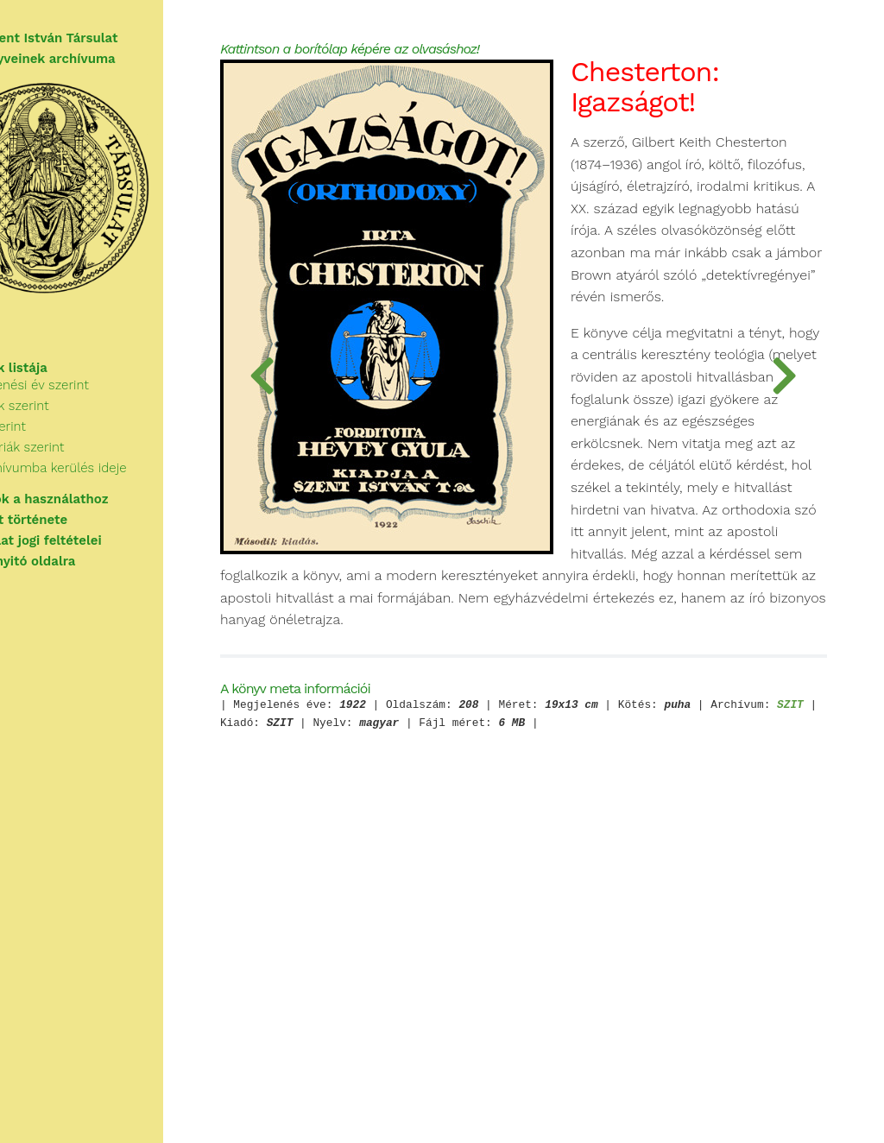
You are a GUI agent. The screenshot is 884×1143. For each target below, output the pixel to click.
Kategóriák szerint (84, 469)
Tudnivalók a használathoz (98, 511)
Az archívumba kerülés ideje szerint (137, 490)
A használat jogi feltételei (94, 552)
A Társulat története (78, 532)
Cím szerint (65, 449)
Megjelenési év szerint (96, 407)
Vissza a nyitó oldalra (81, 573)
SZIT (468, 1006)
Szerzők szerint (77, 428)
